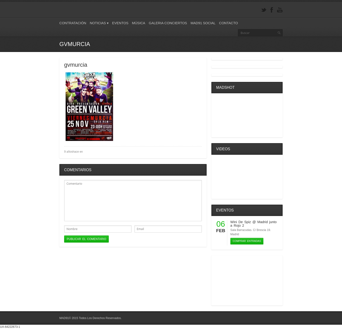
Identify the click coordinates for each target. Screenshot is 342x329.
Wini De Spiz (240, 222)
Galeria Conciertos (168, 23)
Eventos (120, 23)
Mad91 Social (202, 23)
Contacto (228, 23)
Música (138, 23)
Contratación (72, 23)
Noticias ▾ (99, 23)
